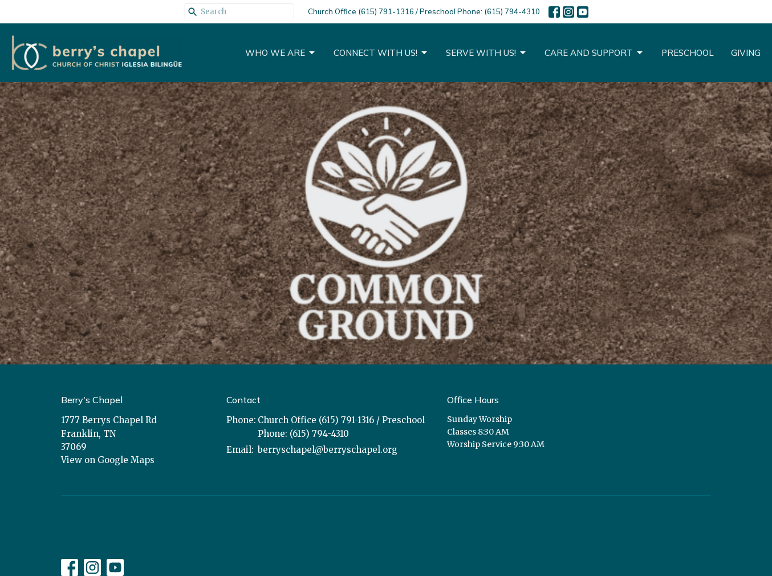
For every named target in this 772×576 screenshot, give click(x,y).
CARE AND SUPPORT (594, 53)
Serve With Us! (486, 53)
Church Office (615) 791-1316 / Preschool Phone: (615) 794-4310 (424, 11)
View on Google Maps (108, 460)
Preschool (687, 52)
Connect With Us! (381, 53)
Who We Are (280, 53)
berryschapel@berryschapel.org (327, 449)
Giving (746, 52)
